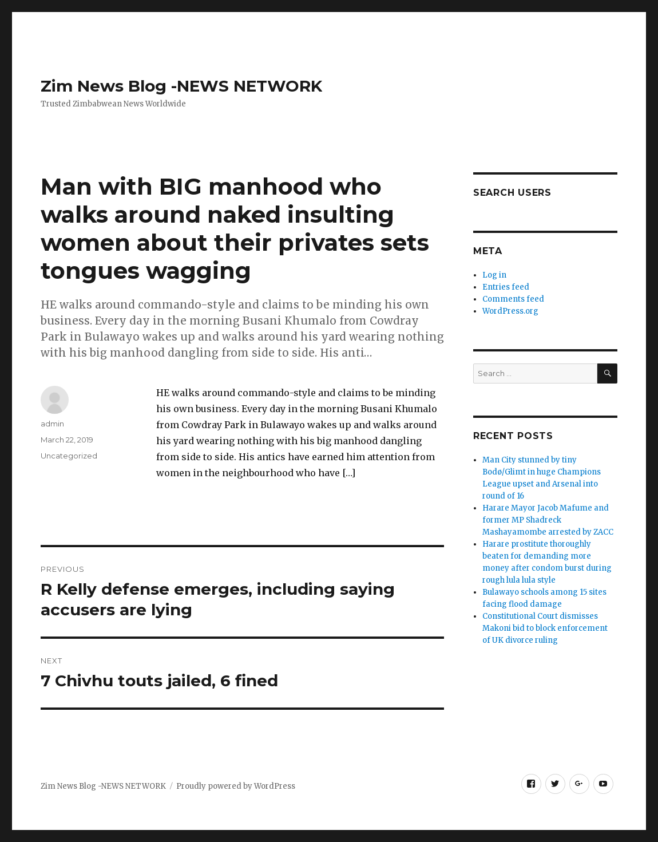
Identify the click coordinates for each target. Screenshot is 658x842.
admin (52, 423)
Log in (494, 275)
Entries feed (505, 287)
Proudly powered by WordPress (235, 786)
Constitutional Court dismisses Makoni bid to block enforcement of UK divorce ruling (545, 628)
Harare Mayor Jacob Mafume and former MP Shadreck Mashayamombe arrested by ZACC (547, 520)
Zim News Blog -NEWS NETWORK (181, 86)
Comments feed (513, 299)
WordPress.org (510, 311)
